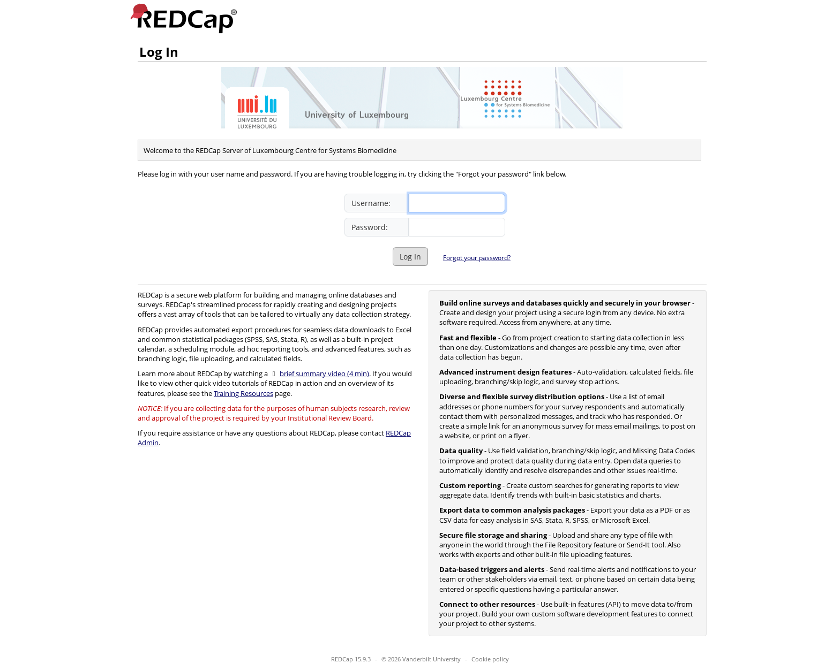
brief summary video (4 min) (324, 373)
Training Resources (243, 393)
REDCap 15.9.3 (351, 659)
